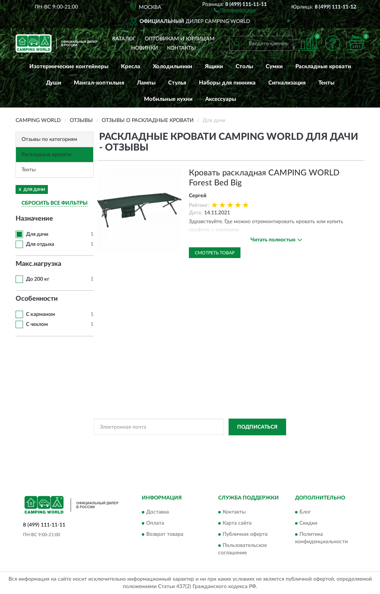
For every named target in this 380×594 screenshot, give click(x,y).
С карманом (40, 314)
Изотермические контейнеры (68, 66)
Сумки (274, 66)
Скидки (308, 523)
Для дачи (37, 234)
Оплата (155, 523)
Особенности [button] (37, 299)
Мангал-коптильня (99, 83)
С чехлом (37, 324)
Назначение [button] (34, 218)
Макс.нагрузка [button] (38, 264)
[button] (235, 9)
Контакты (181, 48)
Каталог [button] (124, 39)
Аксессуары (220, 99)
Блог (305, 512)
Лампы (146, 83)
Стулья (177, 83)
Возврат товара (164, 534)
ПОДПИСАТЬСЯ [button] (257, 427)
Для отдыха (40, 244)
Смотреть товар (215, 253)
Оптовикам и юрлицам (179, 39)
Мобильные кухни (168, 99)
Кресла (130, 66)
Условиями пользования (244, 444)
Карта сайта (237, 523)
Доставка (157, 512)
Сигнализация (287, 83)
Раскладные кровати (323, 66)
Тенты (326, 83)
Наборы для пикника (227, 83)
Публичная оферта (245, 534)
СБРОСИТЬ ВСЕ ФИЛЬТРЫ (55, 203)
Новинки (144, 48)
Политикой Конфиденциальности (179, 444)
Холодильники (172, 66)
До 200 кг (37, 279)
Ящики (214, 66)
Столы (244, 66)
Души (53, 83)
